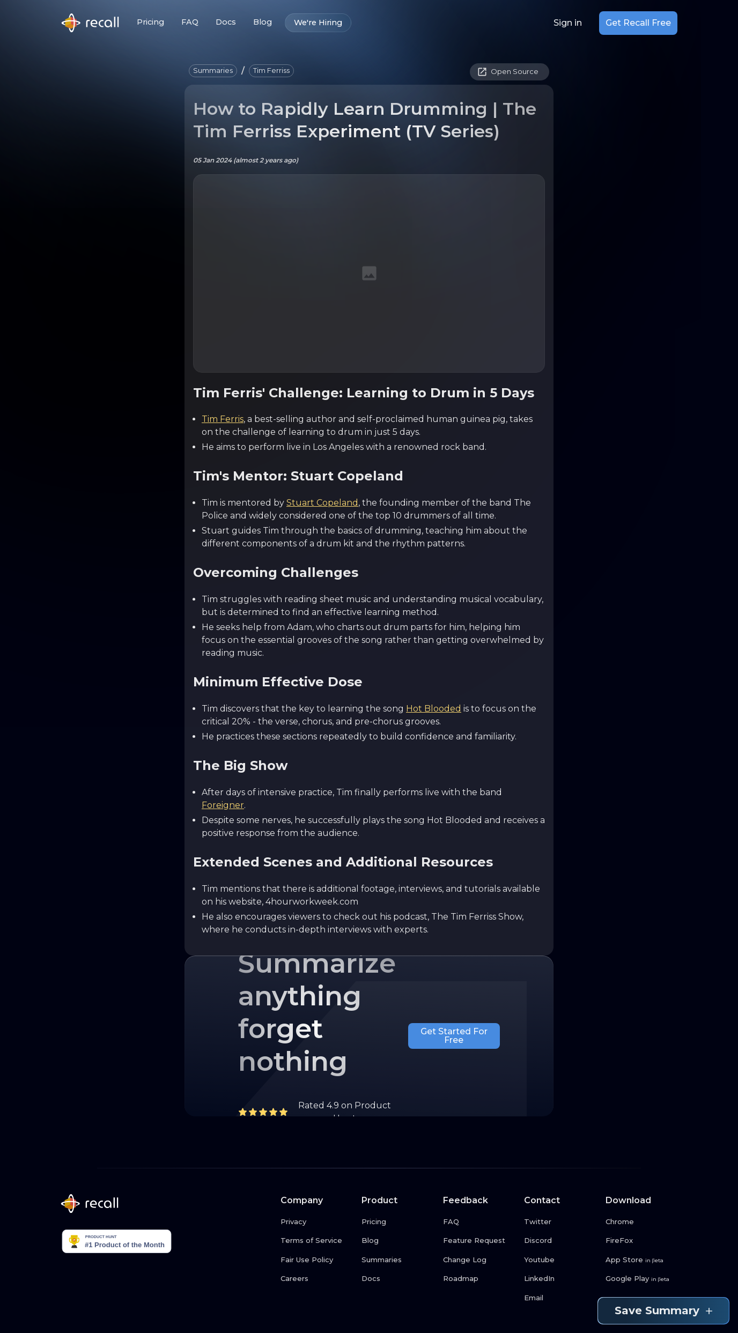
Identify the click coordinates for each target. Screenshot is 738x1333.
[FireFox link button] (642, 1240)
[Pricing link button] (397, 1222)
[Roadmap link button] (479, 1278)
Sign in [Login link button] (568, 23)
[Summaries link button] (397, 1260)
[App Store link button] (642, 1260)
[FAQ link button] (479, 1222)
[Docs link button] (397, 1278)
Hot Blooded (433, 708)
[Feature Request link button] (479, 1240)
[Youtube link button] (560, 1260)
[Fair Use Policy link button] (317, 1260)
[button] (213, 70)
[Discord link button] (560, 1240)
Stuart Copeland (322, 503)
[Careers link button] (317, 1278)
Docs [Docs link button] (226, 22)
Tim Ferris (222, 419)
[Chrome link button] (642, 1222)
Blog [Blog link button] (263, 22)
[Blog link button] (397, 1240)
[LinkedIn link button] (560, 1278)
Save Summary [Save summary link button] (663, 1310)
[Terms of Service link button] (317, 1240)
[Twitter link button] (560, 1222)
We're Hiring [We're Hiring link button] (318, 23)
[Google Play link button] (642, 1278)
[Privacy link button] (317, 1222)
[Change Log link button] (479, 1260)
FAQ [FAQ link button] (190, 22)
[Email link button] (560, 1298)
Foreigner (223, 805)
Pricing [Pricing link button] (150, 22)
